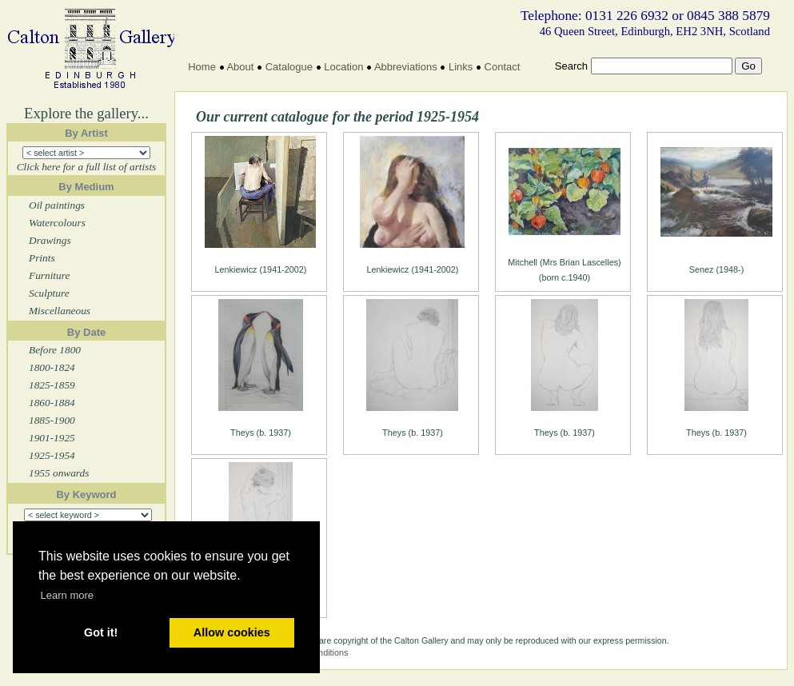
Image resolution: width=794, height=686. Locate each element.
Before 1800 (55, 350)
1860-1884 (52, 403)
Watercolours (57, 223)
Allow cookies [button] (232, 632)
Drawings (50, 240)
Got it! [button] (101, 632)
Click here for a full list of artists (87, 167)
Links (461, 67)
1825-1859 (52, 385)
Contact (503, 67)
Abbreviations (405, 67)
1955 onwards (59, 473)
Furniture (49, 275)
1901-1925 (52, 438)
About (239, 67)
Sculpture (49, 293)
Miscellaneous (59, 311)
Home (202, 67)
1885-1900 (52, 420)
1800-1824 (52, 367)
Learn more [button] (67, 595)
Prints (42, 258)
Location (343, 67)
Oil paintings (57, 205)
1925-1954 (52, 455)
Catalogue (289, 67)
